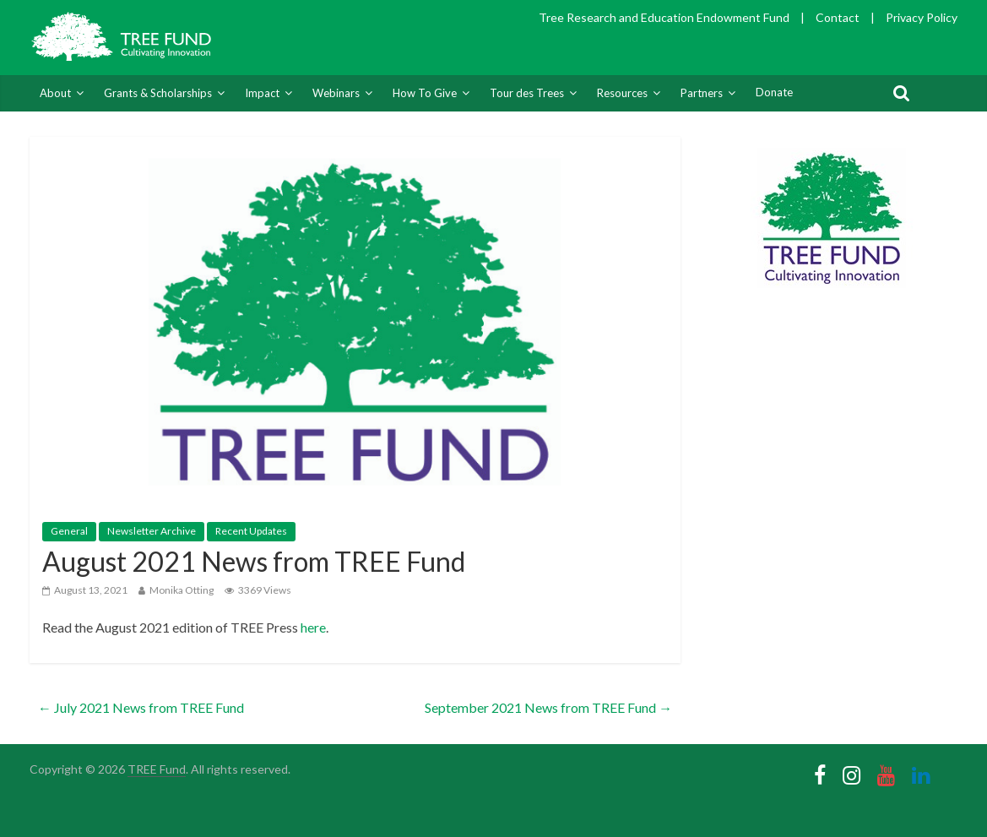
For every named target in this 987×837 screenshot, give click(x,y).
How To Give (425, 93)
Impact (262, 93)
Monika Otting (181, 590)
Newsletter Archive (151, 530)
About (55, 93)
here (313, 627)
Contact (838, 17)
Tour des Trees (527, 93)
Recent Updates (251, 530)
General (69, 530)
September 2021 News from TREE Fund (548, 707)
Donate (774, 92)
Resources (622, 93)
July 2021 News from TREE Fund (141, 707)
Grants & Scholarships (158, 93)
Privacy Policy (921, 17)
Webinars (336, 93)
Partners (702, 93)
